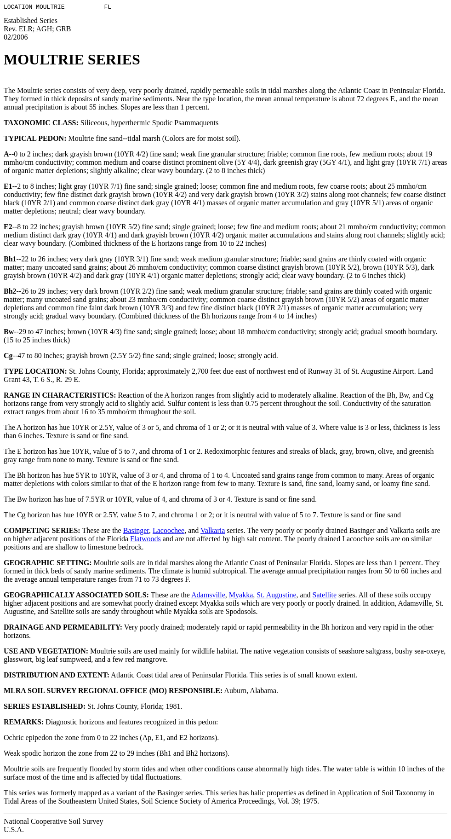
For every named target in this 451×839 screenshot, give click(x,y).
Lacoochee (168, 532)
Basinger (136, 532)
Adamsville (208, 596)
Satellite (325, 596)
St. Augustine (276, 596)
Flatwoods (145, 540)
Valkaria (212, 532)
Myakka (241, 596)
